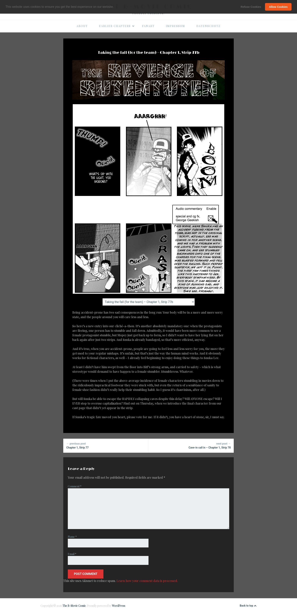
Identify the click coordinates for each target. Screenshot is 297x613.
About (82, 26)
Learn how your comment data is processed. (147, 581)
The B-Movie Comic (74, 606)
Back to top (248, 606)
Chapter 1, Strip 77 (105, 445)
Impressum (175, 26)
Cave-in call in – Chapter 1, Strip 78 (191, 445)
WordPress (118, 606)
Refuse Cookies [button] (251, 6)
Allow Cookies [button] (278, 6)
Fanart (148, 26)
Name (72, 537)
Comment (74, 486)
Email (72, 554)
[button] (115, 7)
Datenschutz (208, 26)
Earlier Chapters (117, 26)
